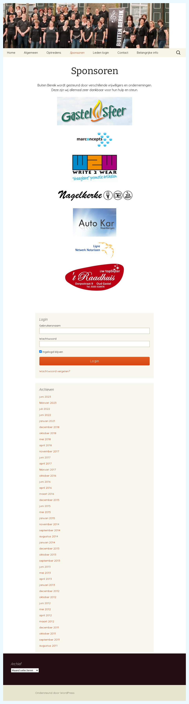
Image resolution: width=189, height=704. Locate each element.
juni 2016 (44, 481)
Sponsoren (77, 52)
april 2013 (45, 579)
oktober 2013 (47, 554)
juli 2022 (44, 409)
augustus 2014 (48, 536)
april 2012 (45, 615)
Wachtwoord (47, 338)
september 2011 (49, 639)
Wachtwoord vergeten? (54, 371)
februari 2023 (47, 402)
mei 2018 (45, 439)
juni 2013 (45, 566)
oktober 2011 (47, 633)
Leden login (101, 52)
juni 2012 (45, 603)
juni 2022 (45, 415)
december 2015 (49, 500)
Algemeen (31, 52)
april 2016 (45, 488)
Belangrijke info (147, 52)
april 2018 (45, 445)
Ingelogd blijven (51, 352)
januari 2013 (47, 585)
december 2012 (49, 591)
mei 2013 (45, 573)
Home (11, 52)
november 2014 (49, 524)
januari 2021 (47, 421)
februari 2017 (47, 469)
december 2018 (49, 427)
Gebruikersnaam (50, 325)
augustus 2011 (48, 645)
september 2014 (49, 530)
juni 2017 (44, 457)
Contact (122, 52)
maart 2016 (46, 494)
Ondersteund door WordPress (55, 693)
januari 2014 (47, 542)
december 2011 (49, 627)
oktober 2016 (47, 475)
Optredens (53, 52)
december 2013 (49, 548)
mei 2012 (45, 609)
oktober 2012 (47, 597)
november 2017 (49, 451)
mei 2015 (45, 512)
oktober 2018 (47, 433)
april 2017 (45, 463)
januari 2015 (47, 518)
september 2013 (49, 560)
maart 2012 (46, 621)
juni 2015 (45, 506)
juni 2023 (45, 396)
